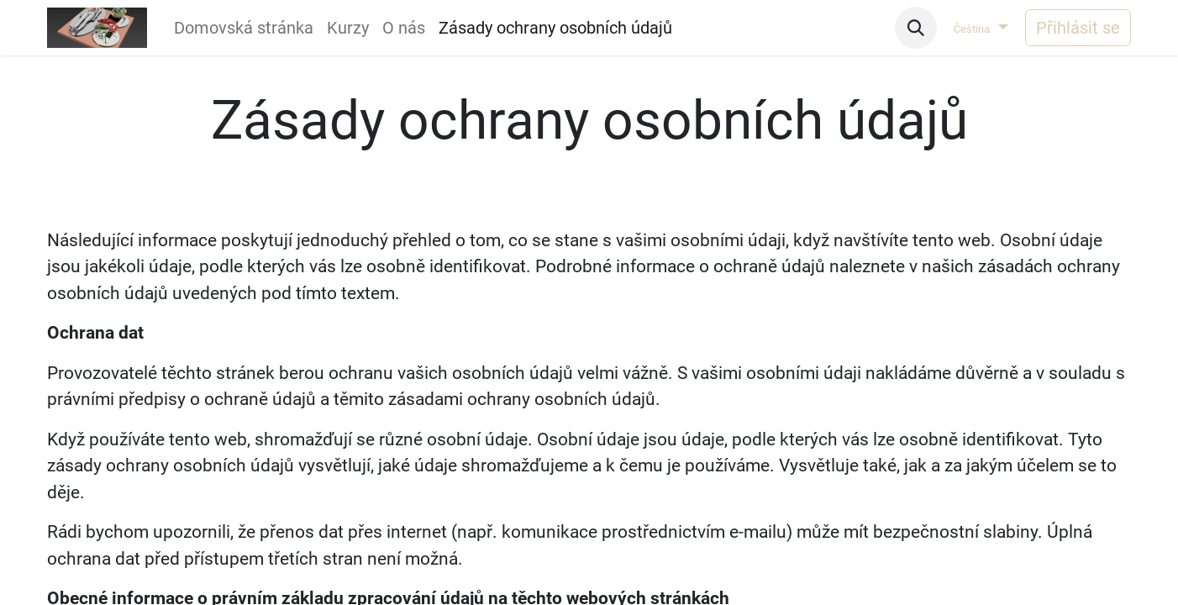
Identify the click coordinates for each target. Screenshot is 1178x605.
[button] (916, 28)
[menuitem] (243, 27)
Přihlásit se (1078, 28)
